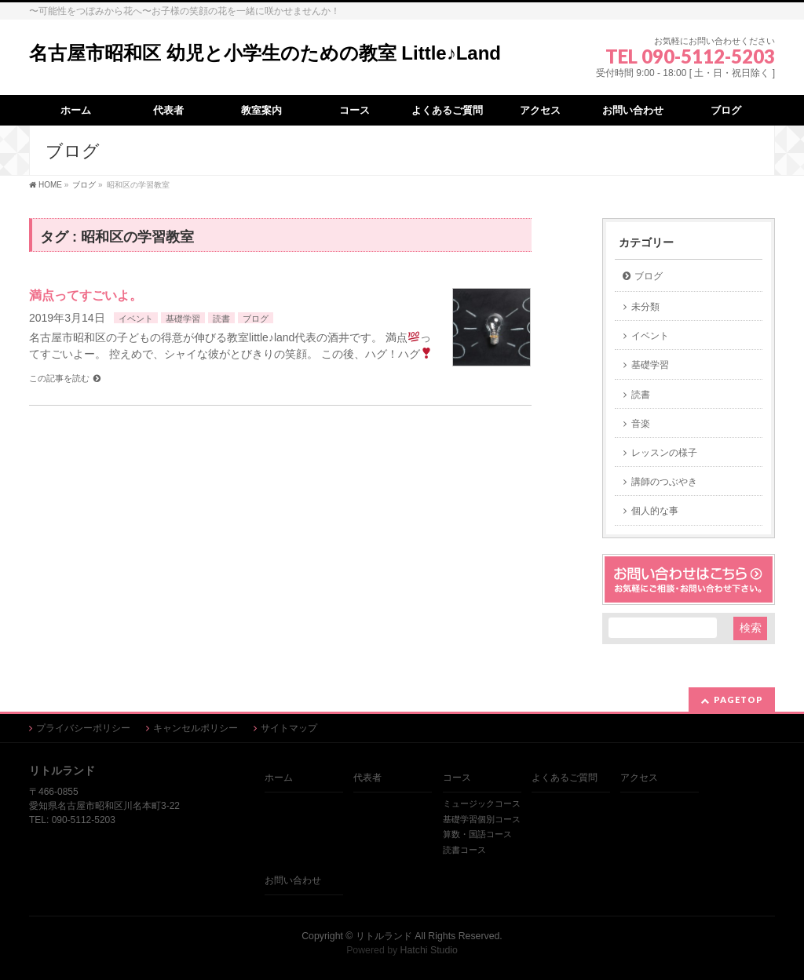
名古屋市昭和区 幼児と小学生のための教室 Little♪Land (265, 53)
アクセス (639, 777)
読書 (221, 318)
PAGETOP (738, 699)
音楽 (640, 423)
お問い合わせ (293, 880)
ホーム (279, 777)
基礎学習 (183, 318)
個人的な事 (654, 510)
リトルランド (384, 936)
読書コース (464, 849)
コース (457, 777)
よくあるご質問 (565, 777)
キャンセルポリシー (195, 728)
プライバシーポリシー (83, 728)
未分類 (645, 306)
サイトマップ (289, 728)
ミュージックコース (482, 803)
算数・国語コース (477, 834)
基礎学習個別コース (482, 819)
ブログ (256, 318)
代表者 (367, 777)
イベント (136, 318)
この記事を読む (59, 378)
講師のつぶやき (664, 481)
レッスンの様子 (664, 452)
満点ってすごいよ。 (85, 295)
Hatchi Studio (429, 950)
